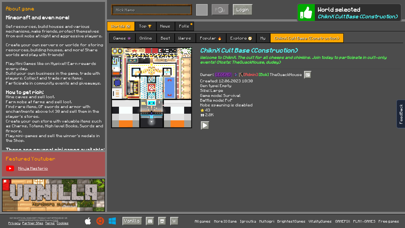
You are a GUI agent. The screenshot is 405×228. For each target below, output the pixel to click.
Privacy (15, 223)
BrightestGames (291, 221)
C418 (55, 220)
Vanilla (132, 220)
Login (243, 9)
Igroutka (248, 221)
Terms (50, 223)
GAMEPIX (342, 221)
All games (203, 221)
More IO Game (225, 221)
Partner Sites (32, 223)
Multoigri (266, 221)
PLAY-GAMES (364, 221)
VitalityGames (320, 221)
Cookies (63, 223)
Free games (389, 221)
